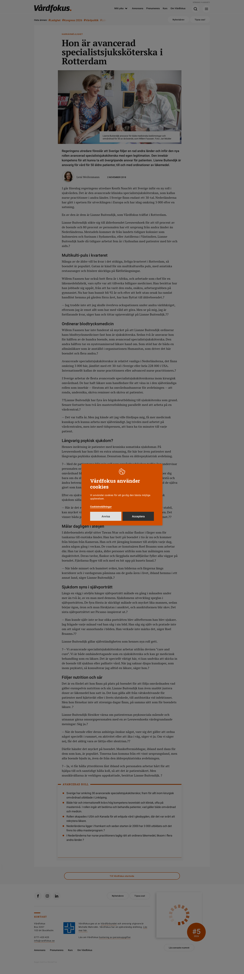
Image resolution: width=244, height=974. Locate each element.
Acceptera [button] (138, 516)
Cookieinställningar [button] (101, 506)
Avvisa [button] (106, 516)
